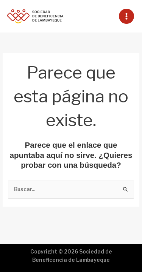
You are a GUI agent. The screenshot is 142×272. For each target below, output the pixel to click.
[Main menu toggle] (126, 16)
